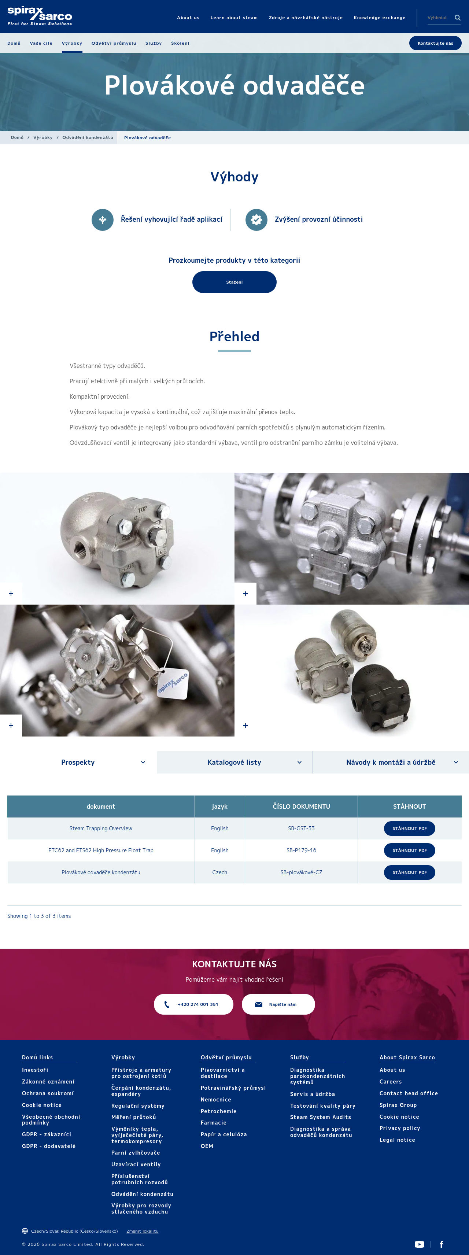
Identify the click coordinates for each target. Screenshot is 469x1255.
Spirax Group (398, 1104)
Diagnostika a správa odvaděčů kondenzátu (321, 1131)
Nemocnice (216, 1099)
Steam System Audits (320, 1117)
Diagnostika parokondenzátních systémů (317, 1076)
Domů (17, 137)
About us (392, 1069)
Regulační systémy (138, 1105)
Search (458, 18)
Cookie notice (42, 1104)
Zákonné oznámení (48, 1081)
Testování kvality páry (323, 1105)
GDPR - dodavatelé (49, 1146)
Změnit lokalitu (142, 1231)
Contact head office (409, 1093)
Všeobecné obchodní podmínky (51, 1119)
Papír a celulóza (224, 1134)
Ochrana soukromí (48, 1093)
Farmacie (214, 1122)
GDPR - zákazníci (46, 1134)
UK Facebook (441, 1244)
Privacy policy (400, 1128)
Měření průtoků (133, 1117)
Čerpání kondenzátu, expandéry (141, 1090)
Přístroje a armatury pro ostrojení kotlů (141, 1072)
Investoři (35, 1069)
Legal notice (398, 1139)
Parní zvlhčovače (135, 1152)
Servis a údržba (312, 1093)
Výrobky (43, 137)
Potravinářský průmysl (233, 1087)
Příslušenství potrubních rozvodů (139, 1179)
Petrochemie (219, 1111)
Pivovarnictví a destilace (223, 1072)
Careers (391, 1081)
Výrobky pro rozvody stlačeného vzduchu (141, 1208)
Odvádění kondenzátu (88, 137)
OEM (207, 1146)
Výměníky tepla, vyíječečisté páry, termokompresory (137, 1135)
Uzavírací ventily (136, 1164)
